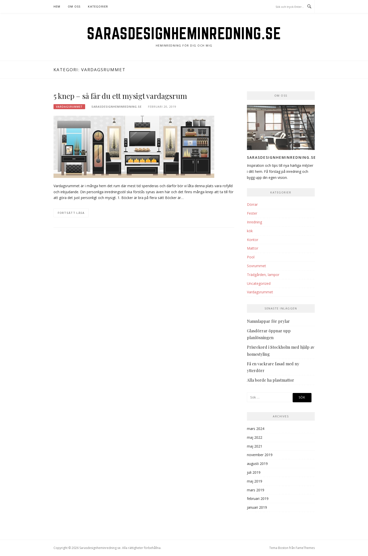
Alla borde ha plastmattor (270, 380)
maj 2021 (254, 446)
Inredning (254, 222)
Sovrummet (256, 265)
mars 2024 (255, 428)
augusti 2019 (257, 463)
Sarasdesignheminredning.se (184, 33)
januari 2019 (257, 507)
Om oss (74, 6)
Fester (252, 213)
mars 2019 (255, 490)
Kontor (252, 239)
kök (250, 230)
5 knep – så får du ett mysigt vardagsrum (120, 96)
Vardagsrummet (69, 106)
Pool (250, 257)
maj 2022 (254, 437)
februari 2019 (258, 498)
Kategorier (98, 6)
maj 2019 (254, 481)
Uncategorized (259, 283)
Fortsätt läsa (71, 213)
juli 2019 (253, 472)
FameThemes (305, 548)
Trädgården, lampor (263, 274)
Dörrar (252, 204)
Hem (57, 6)
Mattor (252, 248)
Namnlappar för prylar (268, 321)
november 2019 (260, 454)
